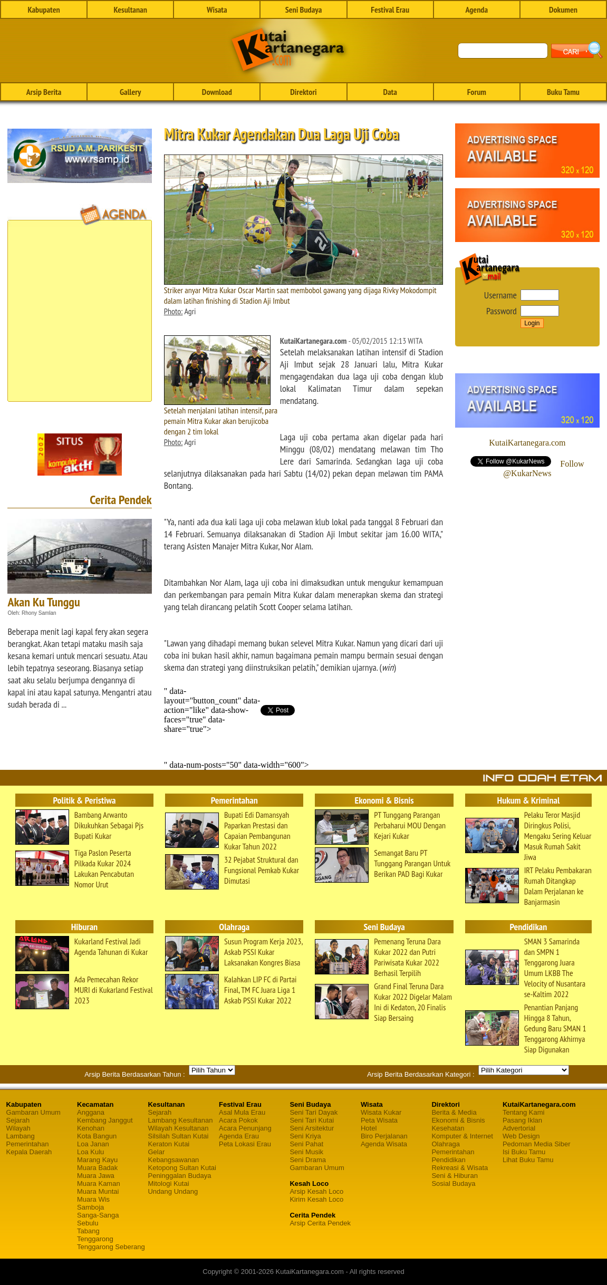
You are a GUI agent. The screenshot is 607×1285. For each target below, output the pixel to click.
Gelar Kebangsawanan (173, 1156)
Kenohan (90, 1128)
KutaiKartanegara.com (527, 442)
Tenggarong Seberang (111, 1247)
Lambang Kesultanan (180, 1120)
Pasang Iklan (522, 1120)
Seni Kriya (305, 1136)
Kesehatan (447, 1128)
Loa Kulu (90, 1152)
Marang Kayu (97, 1160)
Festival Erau (390, 9)
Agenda (476, 9)
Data (390, 91)
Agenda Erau (239, 1136)
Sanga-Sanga (98, 1215)
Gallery (130, 91)
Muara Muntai (98, 1191)
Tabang (88, 1231)
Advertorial (519, 1128)
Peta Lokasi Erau (245, 1144)
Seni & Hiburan (454, 1176)
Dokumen (563, 9)
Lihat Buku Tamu (528, 1160)
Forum (476, 91)
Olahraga (445, 1144)
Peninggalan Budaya (179, 1176)
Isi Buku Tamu (524, 1152)
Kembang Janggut (105, 1120)
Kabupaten (43, 9)
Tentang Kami (524, 1112)
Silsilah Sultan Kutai (178, 1136)
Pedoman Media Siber (537, 1144)
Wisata (217, 9)
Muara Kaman (98, 1183)
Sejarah (18, 1120)
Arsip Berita (44, 91)
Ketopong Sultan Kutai (182, 1168)
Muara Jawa (95, 1176)
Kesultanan (130, 9)
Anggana (90, 1112)
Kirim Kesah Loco (316, 1199)
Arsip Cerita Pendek (320, 1223)
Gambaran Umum (33, 1112)
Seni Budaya (303, 9)
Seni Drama (308, 1160)
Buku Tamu (563, 91)
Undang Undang (173, 1191)
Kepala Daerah (29, 1152)
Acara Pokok (238, 1120)
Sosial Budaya (453, 1183)
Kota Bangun (97, 1136)
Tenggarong (95, 1239)
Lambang (20, 1136)
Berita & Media (453, 1112)
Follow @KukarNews (543, 468)
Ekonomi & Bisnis (458, 1120)
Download (217, 91)
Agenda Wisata (384, 1144)
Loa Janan (93, 1144)
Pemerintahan (27, 1144)
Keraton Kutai (168, 1144)
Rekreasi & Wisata (459, 1168)
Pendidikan (448, 1160)
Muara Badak (97, 1168)
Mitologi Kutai (168, 1183)
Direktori (303, 91)
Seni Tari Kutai (312, 1120)
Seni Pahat (306, 1144)
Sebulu (87, 1223)
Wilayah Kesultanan (178, 1128)
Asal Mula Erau (242, 1112)
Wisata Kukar (381, 1112)
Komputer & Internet (462, 1136)
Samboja (90, 1207)
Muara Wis (93, 1199)
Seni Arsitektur (312, 1128)
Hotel (369, 1128)
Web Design (521, 1136)
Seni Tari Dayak (314, 1112)
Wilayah (18, 1128)
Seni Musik (306, 1152)
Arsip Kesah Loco (316, 1191)
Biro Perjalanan (384, 1136)
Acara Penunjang (245, 1128)
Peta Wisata (379, 1120)
